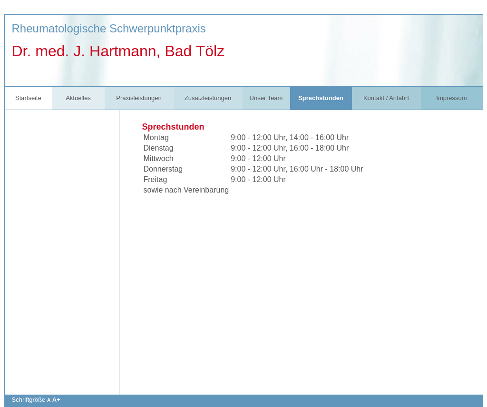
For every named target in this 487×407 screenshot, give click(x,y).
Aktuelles (78, 98)
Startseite (28, 98)
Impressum (451, 98)
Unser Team (266, 98)
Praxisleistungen (138, 98)
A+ (56, 399)
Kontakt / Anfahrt (386, 98)
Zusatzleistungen (208, 98)
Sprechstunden (320, 98)
